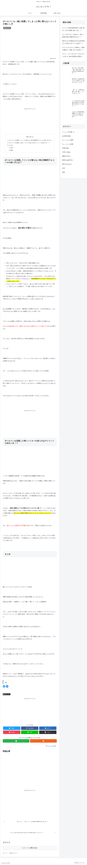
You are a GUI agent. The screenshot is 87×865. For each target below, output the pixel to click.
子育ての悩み (66, 152)
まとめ (11, 145)
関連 (11, 150)
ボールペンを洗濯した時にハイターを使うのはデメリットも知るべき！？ (29, 142)
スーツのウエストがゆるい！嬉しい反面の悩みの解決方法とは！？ (73, 36)
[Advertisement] (30, 121)
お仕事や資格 (66, 136)
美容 (63, 172)
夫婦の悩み (65, 148)
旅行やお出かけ (67, 164)
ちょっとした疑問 (67, 140)
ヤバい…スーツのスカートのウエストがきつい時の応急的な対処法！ (73, 55)
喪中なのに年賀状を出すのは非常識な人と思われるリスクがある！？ (73, 42)
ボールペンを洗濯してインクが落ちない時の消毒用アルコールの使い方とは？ (30, 140)
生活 (63, 168)
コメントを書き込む (30, 848)
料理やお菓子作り (67, 160)
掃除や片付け (6, 694)
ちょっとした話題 (67, 144)
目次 (27, 137)
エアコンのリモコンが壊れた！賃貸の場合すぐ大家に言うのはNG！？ (73, 49)
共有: (11, 147)
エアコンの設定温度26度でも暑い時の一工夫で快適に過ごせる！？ (73, 29)
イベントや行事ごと (68, 132)
